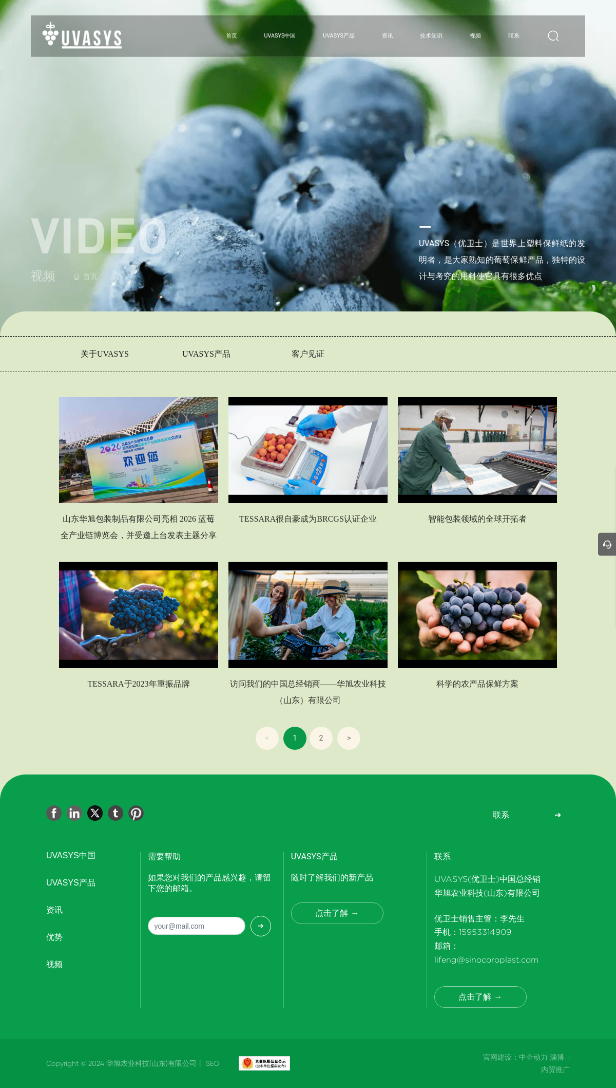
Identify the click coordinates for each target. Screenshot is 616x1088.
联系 (501, 815)
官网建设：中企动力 (515, 1057)
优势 (54, 937)
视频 (54, 964)
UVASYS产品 (206, 353)
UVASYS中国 (70, 855)
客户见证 (308, 353)
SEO (211, 1063)
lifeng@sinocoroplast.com (486, 959)
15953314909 (485, 932)
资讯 (54, 910)
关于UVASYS (105, 353)
